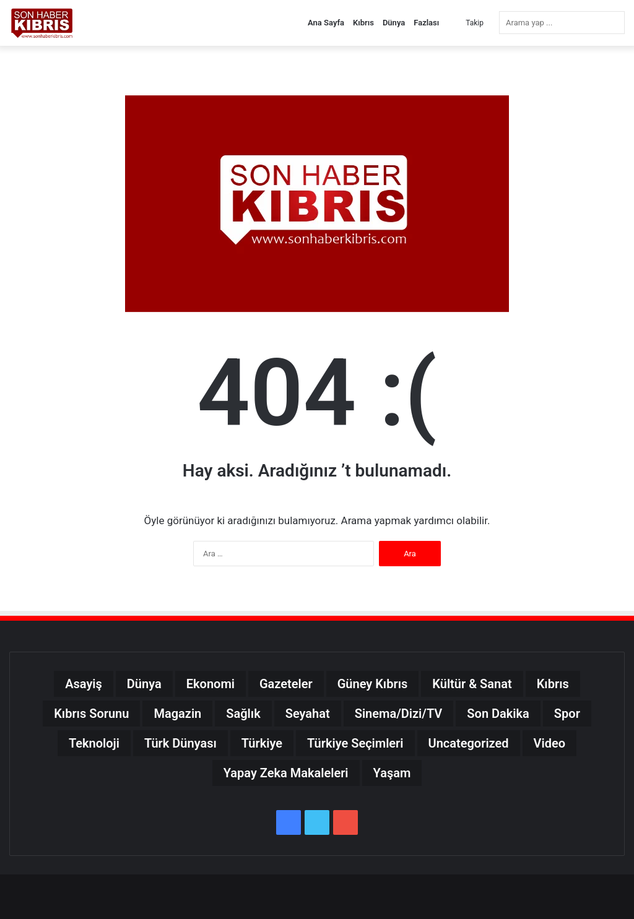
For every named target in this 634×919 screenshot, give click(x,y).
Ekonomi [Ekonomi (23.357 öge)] (210, 683)
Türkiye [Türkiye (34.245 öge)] (261, 743)
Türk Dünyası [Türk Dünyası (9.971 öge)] (180, 743)
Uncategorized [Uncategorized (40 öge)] (468, 743)
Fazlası (426, 22)
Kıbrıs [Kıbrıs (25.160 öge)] (553, 683)
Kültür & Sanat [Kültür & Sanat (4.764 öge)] (471, 683)
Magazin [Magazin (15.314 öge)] (177, 713)
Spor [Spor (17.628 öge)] (567, 713)
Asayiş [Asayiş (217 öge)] (83, 683)
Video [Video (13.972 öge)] (550, 743)
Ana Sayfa (326, 22)
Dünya (394, 22)
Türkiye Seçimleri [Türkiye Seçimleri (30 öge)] (355, 743)
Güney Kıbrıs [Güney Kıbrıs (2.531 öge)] (372, 683)
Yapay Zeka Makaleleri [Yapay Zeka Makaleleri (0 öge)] (286, 773)
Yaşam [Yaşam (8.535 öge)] (392, 773)
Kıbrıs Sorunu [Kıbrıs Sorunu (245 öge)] (91, 713)
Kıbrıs (363, 22)
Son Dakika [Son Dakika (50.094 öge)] (498, 713)
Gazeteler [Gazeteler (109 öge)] (286, 683)
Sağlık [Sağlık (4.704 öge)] (243, 713)
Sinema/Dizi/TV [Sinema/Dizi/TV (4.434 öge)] (399, 713)
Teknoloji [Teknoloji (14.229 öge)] (94, 743)
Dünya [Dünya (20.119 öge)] (144, 683)
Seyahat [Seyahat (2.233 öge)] (307, 713)
